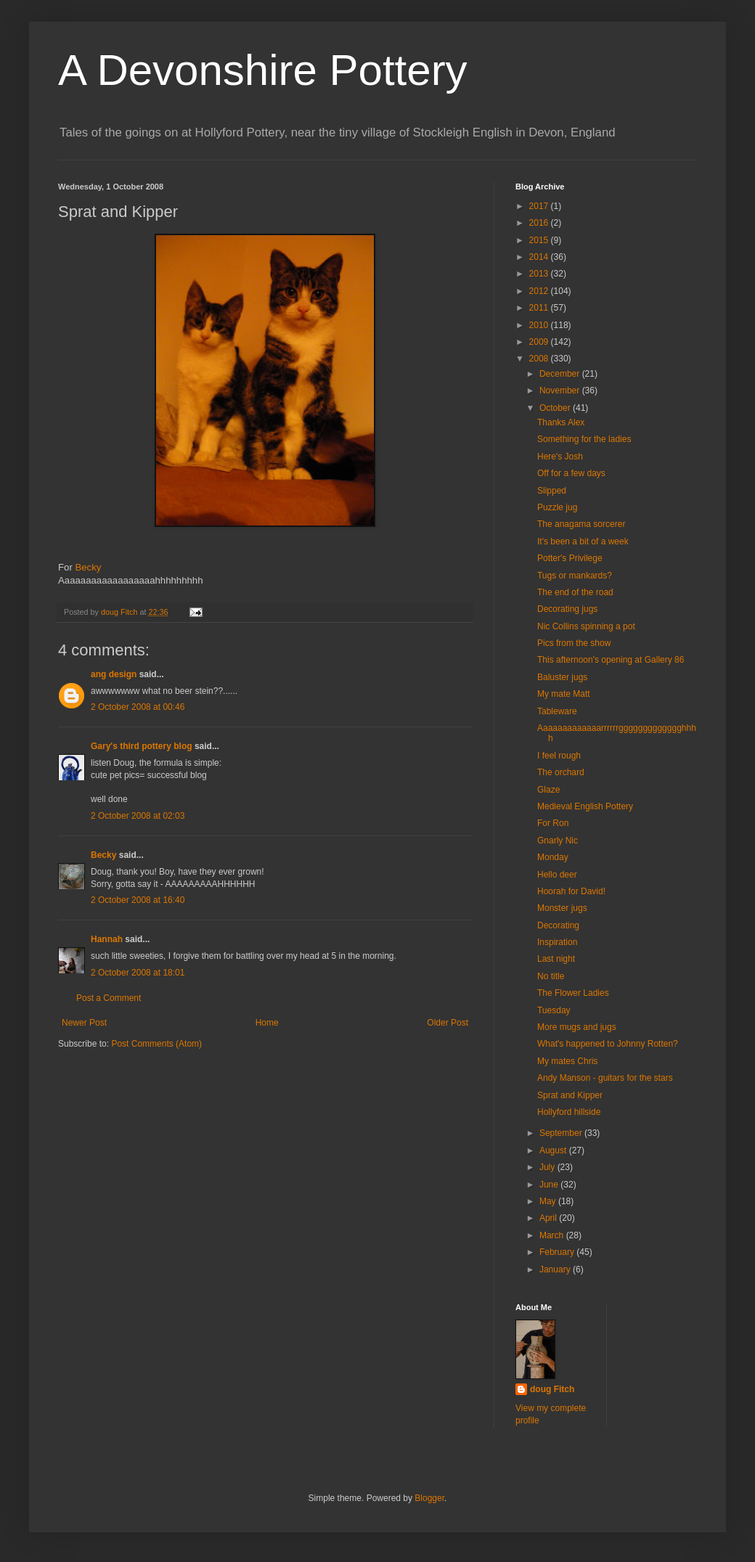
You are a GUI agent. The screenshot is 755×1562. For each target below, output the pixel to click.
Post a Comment (108, 998)
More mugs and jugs (576, 1027)
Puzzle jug (557, 507)
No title (550, 976)
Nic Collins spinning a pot (586, 626)
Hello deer (557, 875)
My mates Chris (567, 1061)
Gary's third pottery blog (141, 746)
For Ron (552, 823)
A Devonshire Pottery (263, 70)
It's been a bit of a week (583, 541)
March (552, 1235)
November (560, 390)
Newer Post (84, 1023)
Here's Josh (560, 456)
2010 (540, 325)
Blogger (429, 1498)
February (557, 1252)
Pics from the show (574, 643)
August (554, 1150)
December (560, 374)
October (556, 408)
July (548, 1167)
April (549, 1218)
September (561, 1133)
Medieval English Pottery (585, 806)
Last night (556, 959)
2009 (540, 342)
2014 (540, 257)
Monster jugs (562, 908)
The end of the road (575, 592)
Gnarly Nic (557, 840)
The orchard (560, 772)
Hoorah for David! (571, 891)
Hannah (107, 939)
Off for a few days (571, 473)
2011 (540, 308)
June (549, 1184)
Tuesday (554, 1010)
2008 (540, 358)
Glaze (548, 790)
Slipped (551, 491)
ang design (113, 674)
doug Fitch (552, 1389)
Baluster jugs (562, 677)
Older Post (447, 1023)
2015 (540, 240)
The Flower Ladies (573, 993)
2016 (540, 223)
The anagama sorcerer (581, 524)
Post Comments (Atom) (156, 1044)
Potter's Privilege (570, 558)
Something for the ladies (584, 439)
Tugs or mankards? (574, 576)
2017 (540, 206)
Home (267, 1023)
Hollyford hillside (568, 1112)
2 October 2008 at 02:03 (137, 816)
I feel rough (559, 756)
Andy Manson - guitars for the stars (605, 1078)
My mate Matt (563, 694)
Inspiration (557, 942)
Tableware (557, 711)
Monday (552, 857)
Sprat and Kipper (570, 1095)
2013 (540, 274)
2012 (540, 291)
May (548, 1201)
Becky (88, 567)
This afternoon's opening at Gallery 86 (610, 660)
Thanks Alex (560, 422)
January (556, 1269)
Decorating (558, 925)
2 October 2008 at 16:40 (137, 900)
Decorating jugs (567, 609)
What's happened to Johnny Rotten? (607, 1044)
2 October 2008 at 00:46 (137, 707)
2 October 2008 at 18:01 (137, 973)
